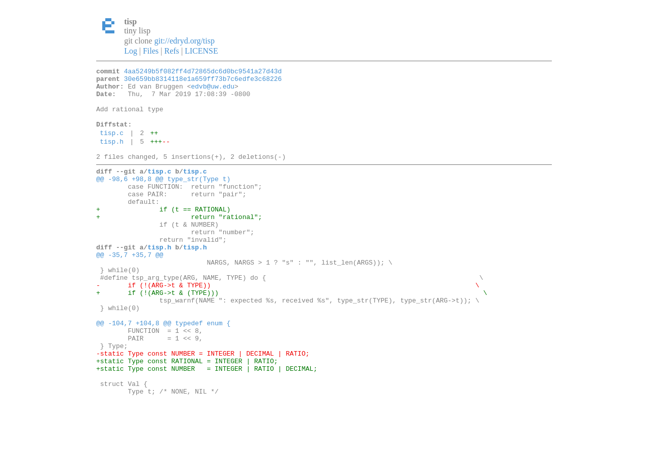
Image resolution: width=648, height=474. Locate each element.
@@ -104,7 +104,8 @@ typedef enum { (163, 371)
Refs (171, 51)
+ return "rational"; (179, 243)
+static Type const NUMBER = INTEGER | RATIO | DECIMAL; (206, 425)
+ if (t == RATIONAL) (163, 234)
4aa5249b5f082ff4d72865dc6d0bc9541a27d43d (203, 72)
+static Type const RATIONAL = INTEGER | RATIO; (187, 416)
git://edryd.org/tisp (184, 40)
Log (130, 51)
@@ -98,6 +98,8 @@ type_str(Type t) (163, 198)
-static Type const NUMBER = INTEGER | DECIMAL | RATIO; (202, 407)
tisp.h (112, 156)
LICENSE (201, 51)
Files (150, 51)
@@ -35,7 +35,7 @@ (130, 289)
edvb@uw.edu (212, 90)
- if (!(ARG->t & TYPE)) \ (287, 325)
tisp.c (112, 146)
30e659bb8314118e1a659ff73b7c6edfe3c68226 (203, 81)
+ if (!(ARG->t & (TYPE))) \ (291, 334)
